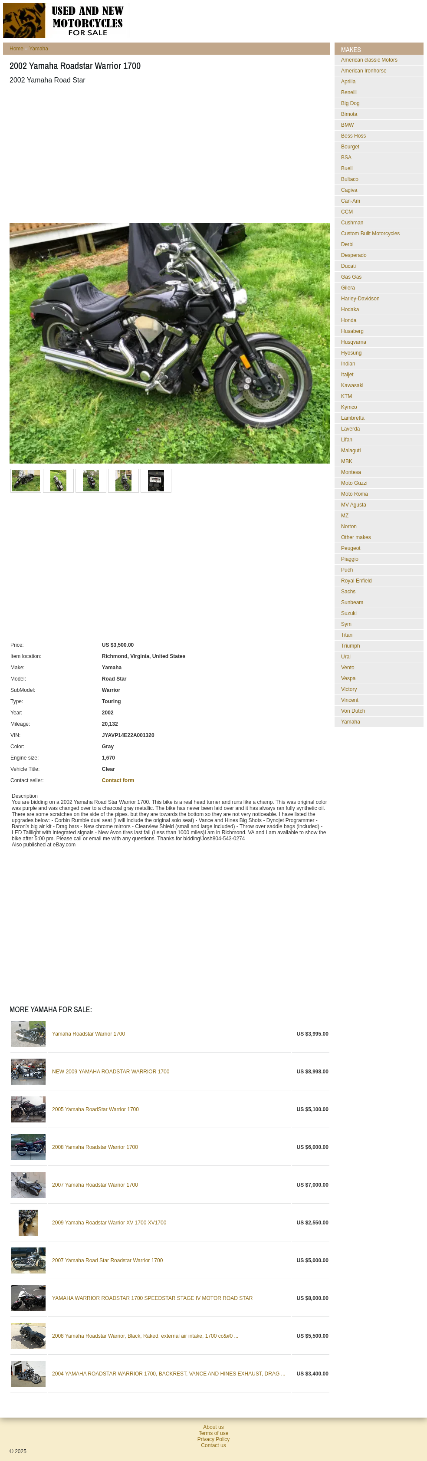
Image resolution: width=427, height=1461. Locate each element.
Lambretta (353, 418)
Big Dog (350, 103)
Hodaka (350, 309)
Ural (346, 657)
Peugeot (351, 548)
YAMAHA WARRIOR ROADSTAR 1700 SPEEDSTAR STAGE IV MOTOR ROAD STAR (152, 1298)
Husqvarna (353, 342)
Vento (348, 668)
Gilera (348, 288)
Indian (348, 364)
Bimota (349, 114)
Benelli (349, 92)
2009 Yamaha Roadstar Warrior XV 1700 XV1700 (109, 1223)
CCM (347, 212)
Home (16, 49)
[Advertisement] (155, 153)
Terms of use (214, 1433)
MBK (346, 461)
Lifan (346, 440)
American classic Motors (369, 60)
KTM (346, 396)
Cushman (352, 223)
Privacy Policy (213, 1439)
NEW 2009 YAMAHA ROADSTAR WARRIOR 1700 (110, 1072)
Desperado (354, 255)
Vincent (349, 700)
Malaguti (351, 451)
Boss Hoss (353, 136)
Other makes (356, 537)
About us (213, 1427)
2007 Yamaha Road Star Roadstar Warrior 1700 (107, 1260)
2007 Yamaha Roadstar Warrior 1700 (95, 1185)
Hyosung (351, 353)
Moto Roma (354, 494)
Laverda (350, 429)
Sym (346, 624)
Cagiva (349, 190)
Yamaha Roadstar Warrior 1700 (88, 1034)
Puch (347, 570)
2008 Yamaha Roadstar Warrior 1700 (95, 1147)
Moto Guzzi (354, 483)
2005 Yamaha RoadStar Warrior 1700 (95, 1109)
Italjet (347, 375)
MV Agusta (353, 505)
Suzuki (349, 613)
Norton (349, 526)
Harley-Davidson (360, 299)
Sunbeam (352, 602)
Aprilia (348, 82)
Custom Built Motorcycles (370, 233)
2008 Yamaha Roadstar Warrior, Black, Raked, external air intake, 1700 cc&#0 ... (145, 1336)
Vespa (348, 678)
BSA (346, 158)
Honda (348, 320)
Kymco (349, 407)
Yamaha (38, 49)
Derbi (347, 244)
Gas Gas (351, 277)
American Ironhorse (364, 71)
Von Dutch (353, 711)
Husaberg (352, 331)
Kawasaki (352, 385)
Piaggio (349, 559)
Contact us (213, 1445)
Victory (349, 689)
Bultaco (349, 179)
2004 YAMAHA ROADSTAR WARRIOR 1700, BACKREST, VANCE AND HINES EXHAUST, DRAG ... (168, 1374)
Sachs (348, 592)
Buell (347, 168)
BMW (347, 125)
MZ (344, 516)
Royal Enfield (356, 581)
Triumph (350, 646)
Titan (346, 635)
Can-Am (350, 201)
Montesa (351, 472)
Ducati (348, 266)
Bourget (350, 147)
